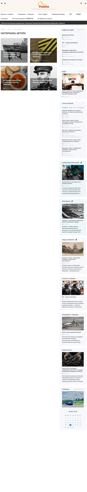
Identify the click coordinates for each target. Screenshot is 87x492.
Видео (78, 15)
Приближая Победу (58, 15)
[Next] (84, 24)
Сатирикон (4, 20)
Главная (3, 31)
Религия (65, 24)
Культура (55, 24)
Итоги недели (42, 15)
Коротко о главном (7, 15)
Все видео (81, 77)
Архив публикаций (79, 394)
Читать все (80, 31)
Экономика (17, 24)
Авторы (9, 31)
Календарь (75, 24)
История (45, 24)
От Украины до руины (45, 20)
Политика (6, 24)
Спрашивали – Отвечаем (26, 15)
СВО (70, 15)
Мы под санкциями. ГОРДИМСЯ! (22, 20)
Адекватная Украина (31, 24)
